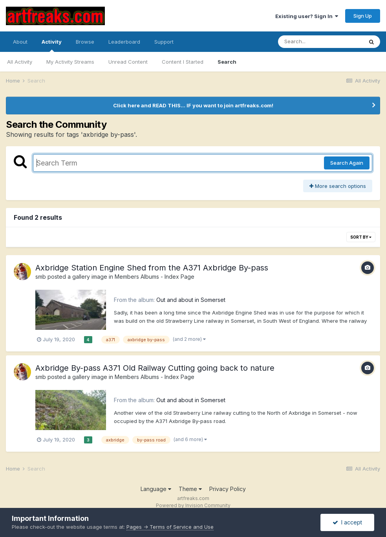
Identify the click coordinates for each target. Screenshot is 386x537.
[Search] (320, 41)
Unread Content (128, 62)
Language (156, 489)
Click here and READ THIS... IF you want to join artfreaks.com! (193, 105)
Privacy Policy (227, 489)
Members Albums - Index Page (154, 276)
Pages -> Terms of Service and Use (170, 527)
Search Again (346, 163)
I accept (347, 522)
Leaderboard (124, 42)
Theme (190, 489)
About (20, 42)
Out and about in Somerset (190, 299)
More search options (337, 186)
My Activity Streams (70, 62)
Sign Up (362, 16)
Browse (85, 42)
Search (227, 62)
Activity (52, 45)
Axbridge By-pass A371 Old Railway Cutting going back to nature (154, 368)
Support (164, 42)
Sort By (360, 237)
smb (40, 276)
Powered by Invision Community (193, 505)
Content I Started (182, 62)
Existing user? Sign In (306, 16)
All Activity (19, 62)
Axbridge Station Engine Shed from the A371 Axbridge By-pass (151, 267)
